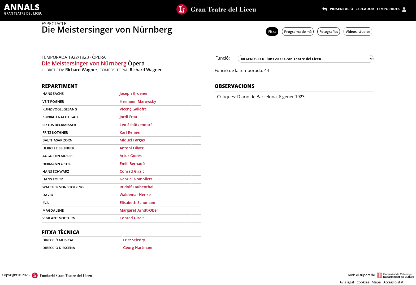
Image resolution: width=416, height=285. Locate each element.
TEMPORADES (388, 8)
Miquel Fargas (132, 139)
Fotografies (328, 31)
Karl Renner (130, 132)
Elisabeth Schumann (138, 202)
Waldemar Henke (135, 194)
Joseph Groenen (134, 93)
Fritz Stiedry (134, 239)
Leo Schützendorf (136, 124)
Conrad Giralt (132, 171)
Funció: (222, 58)
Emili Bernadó (132, 163)
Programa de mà (298, 31)
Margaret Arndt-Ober (139, 210)
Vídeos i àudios (358, 31)
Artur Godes (131, 155)
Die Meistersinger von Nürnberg (84, 63)
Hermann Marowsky (138, 101)
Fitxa (272, 31)
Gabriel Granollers (136, 178)
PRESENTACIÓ (341, 8)
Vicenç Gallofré (133, 109)
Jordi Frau (128, 116)
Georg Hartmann (138, 247)
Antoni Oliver (132, 147)
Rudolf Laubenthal (136, 186)
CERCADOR (365, 8)
